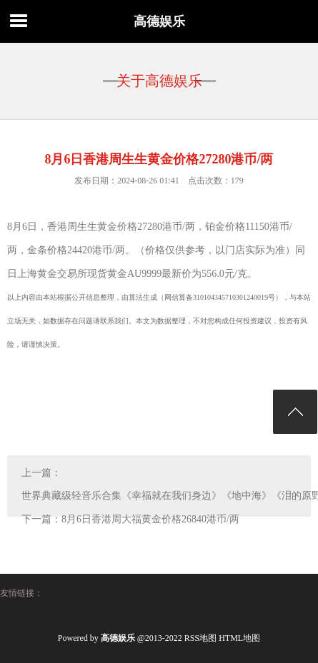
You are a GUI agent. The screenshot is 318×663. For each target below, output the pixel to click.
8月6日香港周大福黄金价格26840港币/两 (150, 519)
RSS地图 (200, 638)
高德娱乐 (159, 21)
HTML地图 (239, 638)
